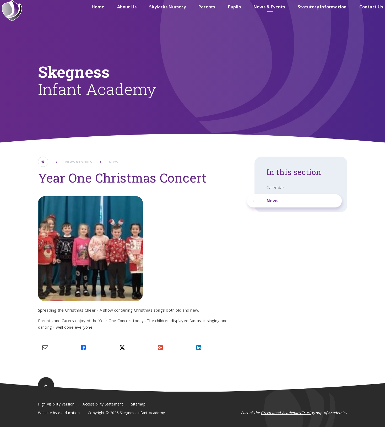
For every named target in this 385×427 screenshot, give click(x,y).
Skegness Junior (294, 11)
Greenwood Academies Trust (286, 412)
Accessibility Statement (103, 404)
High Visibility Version (56, 404)
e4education (69, 412)
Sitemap (138, 404)
